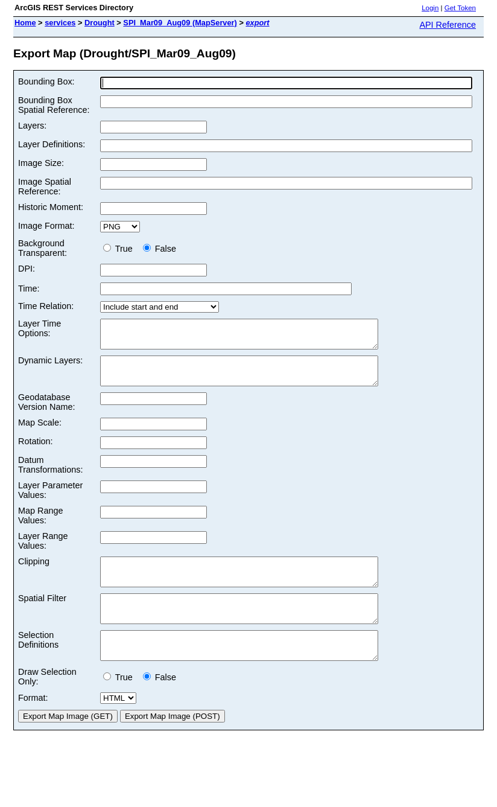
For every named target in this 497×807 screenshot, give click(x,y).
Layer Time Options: (39, 328)
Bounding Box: (46, 81)
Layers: (32, 125)
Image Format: (46, 226)
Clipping (33, 572)
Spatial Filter (42, 614)
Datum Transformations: (50, 475)
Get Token (460, 7)
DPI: (26, 268)
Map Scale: (40, 433)
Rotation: (35, 452)
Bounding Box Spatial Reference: (53, 105)
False (159, 249)
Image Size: (41, 163)
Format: (33, 725)
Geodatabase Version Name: (46, 413)
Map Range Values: (40, 526)
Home (25, 22)
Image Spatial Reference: (44, 186)
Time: (28, 288)
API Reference (447, 25)
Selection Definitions (38, 661)
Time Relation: (46, 306)
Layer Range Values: (43, 551)
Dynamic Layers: (50, 366)
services (60, 22)
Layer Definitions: (51, 144)
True (120, 249)
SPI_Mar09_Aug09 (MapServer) (179, 22)
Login (430, 7)
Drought (99, 22)
